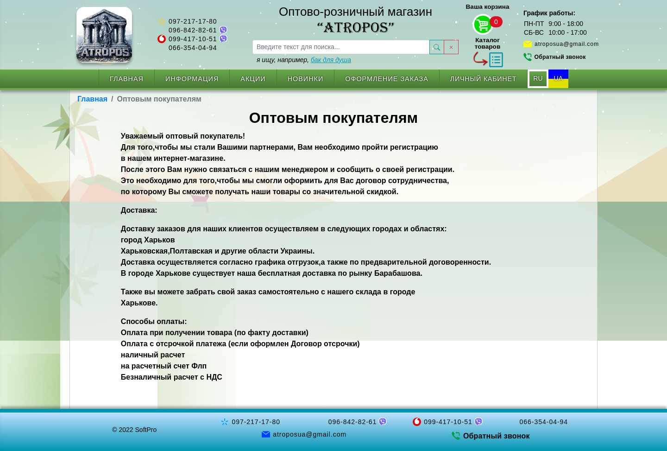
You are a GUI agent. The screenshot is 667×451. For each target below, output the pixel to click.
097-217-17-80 (193, 21)
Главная (127, 79)
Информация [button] (192, 79)
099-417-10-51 (193, 39)
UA (558, 78)
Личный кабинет (483, 79)
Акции (252, 79)
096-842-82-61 (193, 30)
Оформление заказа (386, 79)
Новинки (306, 79)
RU (537, 78)
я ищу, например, (304, 60)
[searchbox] (341, 47)
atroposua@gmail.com (567, 44)
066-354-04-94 (193, 47)
